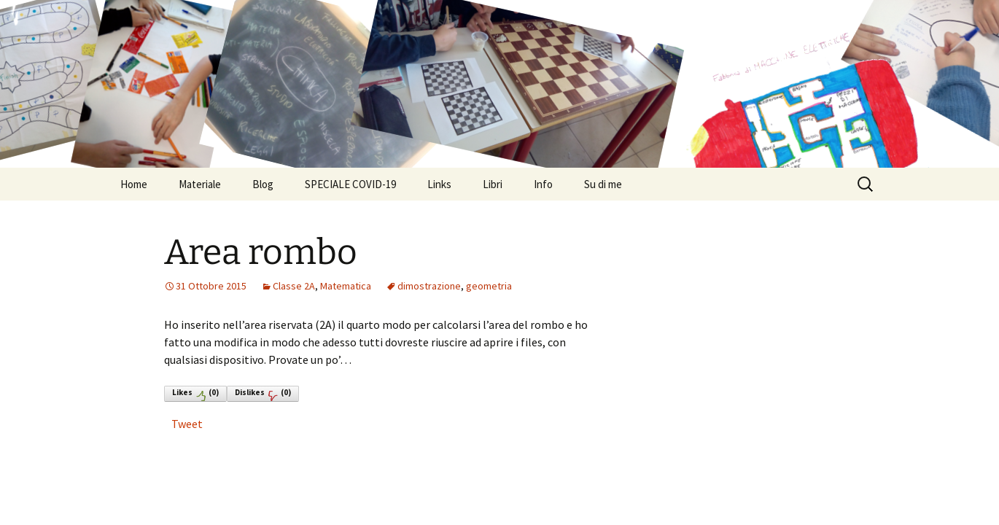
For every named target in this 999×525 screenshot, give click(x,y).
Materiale (200, 184)
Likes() (195, 394)
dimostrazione (429, 285)
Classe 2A (294, 285)
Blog (262, 184)
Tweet (187, 423)
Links (439, 184)
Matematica (345, 285)
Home (133, 184)
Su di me (603, 184)
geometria (489, 285)
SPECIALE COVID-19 (350, 184)
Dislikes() (263, 394)
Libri (492, 184)
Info (543, 184)
